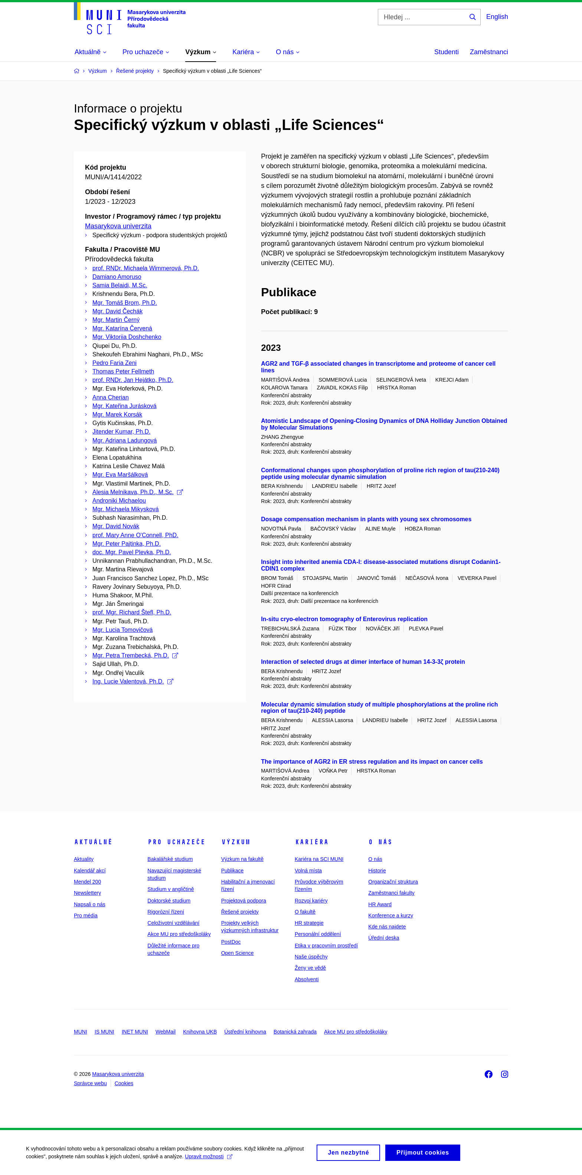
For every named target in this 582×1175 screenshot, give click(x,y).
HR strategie (309, 923)
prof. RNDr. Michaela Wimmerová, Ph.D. (145, 268)
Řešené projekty (240, 912)
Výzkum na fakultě (242, 859)
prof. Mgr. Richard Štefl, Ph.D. (131, 612)
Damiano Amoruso (116, 277)
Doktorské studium (168, 901)
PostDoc (231, 942)
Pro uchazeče (176, 842)
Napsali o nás (89, 904)
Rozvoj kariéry (311, 901)
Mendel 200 (87, 882)
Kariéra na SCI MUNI (319, 859)
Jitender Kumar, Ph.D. (121, 431)
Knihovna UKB (200, 1032)
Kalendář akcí (90, 871)
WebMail (166, 1032)
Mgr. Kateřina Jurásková (124, 406)
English (497, 16)
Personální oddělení (318, 934)
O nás (380, 842)
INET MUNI (135, 1032)
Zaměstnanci (489, 52)
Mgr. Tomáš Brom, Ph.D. (124, 303)
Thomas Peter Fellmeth (123, 371)
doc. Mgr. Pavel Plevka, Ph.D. (131, 552)
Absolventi (307, 979)
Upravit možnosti (208, 1159)
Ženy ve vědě (310, 968)
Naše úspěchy (311, 957)
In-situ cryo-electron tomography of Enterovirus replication (344, 619)
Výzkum (235, 842)
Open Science (237, 953)
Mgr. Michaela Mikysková (125, 509)
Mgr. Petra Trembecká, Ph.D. (135, 655)
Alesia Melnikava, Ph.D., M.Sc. (137, 492)
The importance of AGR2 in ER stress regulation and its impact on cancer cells (372, 761)
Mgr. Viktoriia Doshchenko (126, 337)
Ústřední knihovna (245, 1032)
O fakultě (305, 912)
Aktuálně (93, 842)
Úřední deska (383, 938)
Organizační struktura (393, 882)
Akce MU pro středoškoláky (178, 934)
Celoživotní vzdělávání (173, 923)
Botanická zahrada (295, 1032)
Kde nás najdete (387, 927)
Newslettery (87, 893)
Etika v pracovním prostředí (326, 946)
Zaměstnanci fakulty (391, 893)
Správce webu (90, 1083)
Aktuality (84, 859)
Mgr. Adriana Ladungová (124, 440)
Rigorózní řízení (165, 912)
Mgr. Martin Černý (116, 320)
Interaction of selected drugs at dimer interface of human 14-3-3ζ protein (363, 662)
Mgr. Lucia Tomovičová (122, 630)
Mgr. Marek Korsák (117, 414)
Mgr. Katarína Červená (122, 328)
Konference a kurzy (390, 915)
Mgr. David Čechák (117, 311)
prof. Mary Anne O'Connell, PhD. (135, 535)
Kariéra (311, 842)
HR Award (380, 904)
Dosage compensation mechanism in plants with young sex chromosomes (366, 519)
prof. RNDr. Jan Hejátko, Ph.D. (132, 380)
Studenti (446, 52)
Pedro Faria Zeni (114, 363)
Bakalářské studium (170, 859)
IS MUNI (104, 1032)
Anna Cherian (110, 397)
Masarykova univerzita (118, 226)
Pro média (86, 915)
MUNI (80, 1032)
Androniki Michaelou (119, 500)
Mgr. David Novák (115, 526)
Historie (377, 871)
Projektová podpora (243, 901)
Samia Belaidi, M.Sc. (119, 285)
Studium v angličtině (170, 889)
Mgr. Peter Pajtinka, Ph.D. (126, 544)
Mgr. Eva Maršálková (120, 474)
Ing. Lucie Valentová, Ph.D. (132, 681)
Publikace (232, 871)
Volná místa (308, 871)
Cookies (124, 1083)
